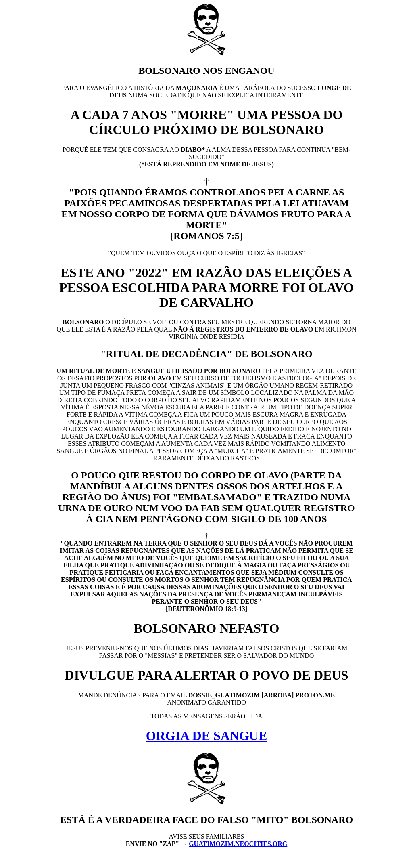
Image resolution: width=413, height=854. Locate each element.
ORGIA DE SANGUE (206, 735)
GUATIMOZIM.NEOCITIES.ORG (238, 843)
